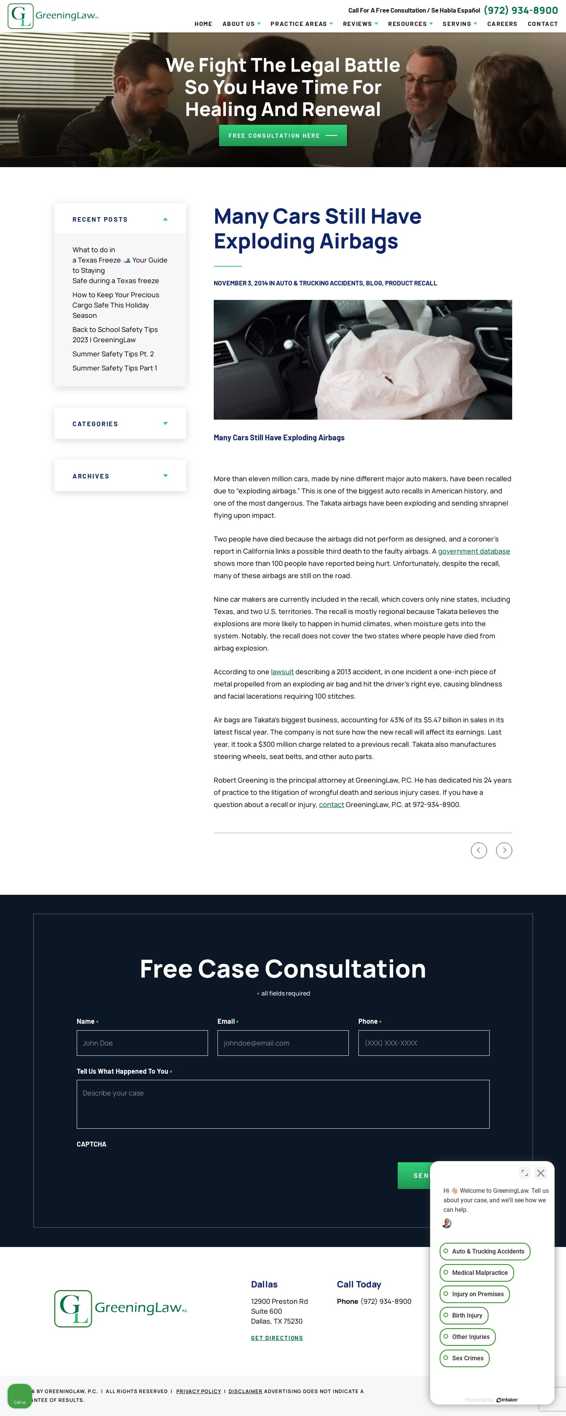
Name (88, 1021)
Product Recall (411, 283)
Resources (407, 23)
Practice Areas (299, 23)
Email (228, 1021)
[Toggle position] (525, 1172)
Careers (502, 23)
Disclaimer (246, 1391)
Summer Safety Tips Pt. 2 (113, 353)
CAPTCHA (91, 1144)
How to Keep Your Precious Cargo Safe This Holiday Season (116, 305)
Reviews (357, 23)
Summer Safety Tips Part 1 (115, 367)
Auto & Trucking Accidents (319, 283)
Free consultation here (275, 135)
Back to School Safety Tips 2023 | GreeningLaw (115, 334)
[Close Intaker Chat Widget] (541, 1172)
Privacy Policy (198, 1391)
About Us (239, 23)
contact (331, 804)
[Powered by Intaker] (501, 1400)
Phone (370, 1021)
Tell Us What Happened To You (125, 1071)
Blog (374, 283)
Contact (543, 23)
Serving (457, 23)
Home (203, 23)
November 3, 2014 (241, 283)
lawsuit (282, 671)
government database (474, 551)
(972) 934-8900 (520, 10)
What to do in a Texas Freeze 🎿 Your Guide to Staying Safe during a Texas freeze (120, 265)
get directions (277, 1338)
